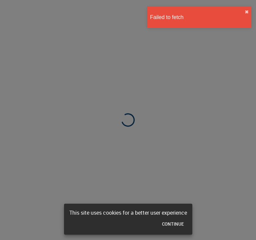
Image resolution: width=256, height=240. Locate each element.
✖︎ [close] (245, 12)
